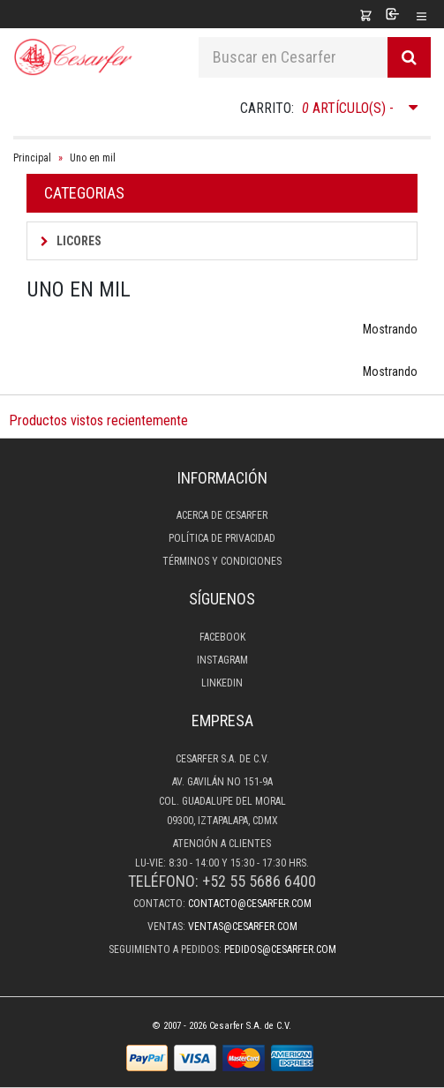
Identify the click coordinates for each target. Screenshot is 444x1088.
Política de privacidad (222, 538)
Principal (32, 158)
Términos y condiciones (222, 561)
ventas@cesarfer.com (242, 926)
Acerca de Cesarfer (222, 515)
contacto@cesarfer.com (250, 903)
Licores (71, 241)
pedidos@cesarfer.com (280, 949)
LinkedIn (222, 683)
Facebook (222, 637)
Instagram (222, 660)
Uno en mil (93, 158)
